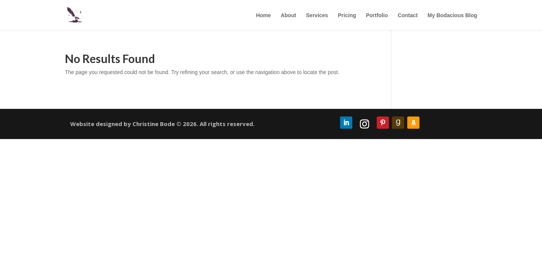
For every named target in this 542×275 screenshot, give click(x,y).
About (288, 15)
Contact (408, 15)
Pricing (347, 15)
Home (263, 15)
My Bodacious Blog (452, 15)
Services (317, 15)
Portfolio (377, 15)
